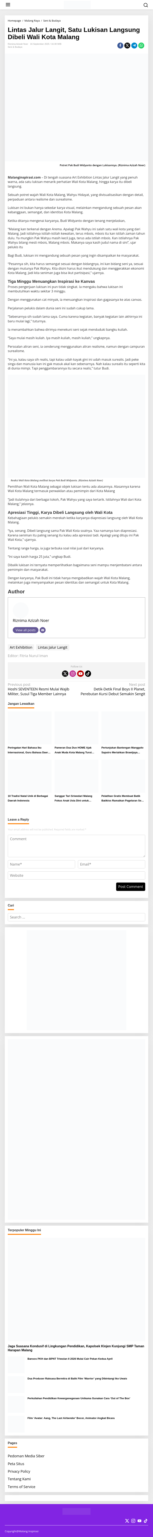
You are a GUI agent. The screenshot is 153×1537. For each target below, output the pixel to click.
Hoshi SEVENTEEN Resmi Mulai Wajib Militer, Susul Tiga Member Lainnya (41, 689)
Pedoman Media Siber (26, 1456)
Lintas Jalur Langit (52, 647)
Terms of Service (21, 1486)
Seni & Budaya (15, 47)
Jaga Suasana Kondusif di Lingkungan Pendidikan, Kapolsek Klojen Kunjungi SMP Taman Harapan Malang (76, 1348)
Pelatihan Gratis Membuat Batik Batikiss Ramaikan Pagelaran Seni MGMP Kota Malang (122, 798)
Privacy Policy (19, 1471)
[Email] (43, 630)
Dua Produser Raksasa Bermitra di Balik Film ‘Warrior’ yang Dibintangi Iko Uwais (77, 1378)
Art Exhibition (21, 647)
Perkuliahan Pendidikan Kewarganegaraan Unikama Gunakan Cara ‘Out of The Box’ (78, 1398)
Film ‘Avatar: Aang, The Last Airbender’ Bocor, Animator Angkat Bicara (71, 1418)
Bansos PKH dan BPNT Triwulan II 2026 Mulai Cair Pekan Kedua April (70, 1358)
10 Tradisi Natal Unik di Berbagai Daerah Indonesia (28, 798)
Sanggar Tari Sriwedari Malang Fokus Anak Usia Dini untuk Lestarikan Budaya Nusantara (73, 798)
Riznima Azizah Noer (31, 620)
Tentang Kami (19, 1478)
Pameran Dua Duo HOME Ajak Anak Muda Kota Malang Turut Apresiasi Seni (73, 750)
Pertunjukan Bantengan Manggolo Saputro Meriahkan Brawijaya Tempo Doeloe (122, 750)
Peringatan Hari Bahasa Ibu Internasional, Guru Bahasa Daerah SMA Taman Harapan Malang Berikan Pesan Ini (29, 750)
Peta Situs (16, 1463)
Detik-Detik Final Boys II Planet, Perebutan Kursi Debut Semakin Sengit (112, 689)
